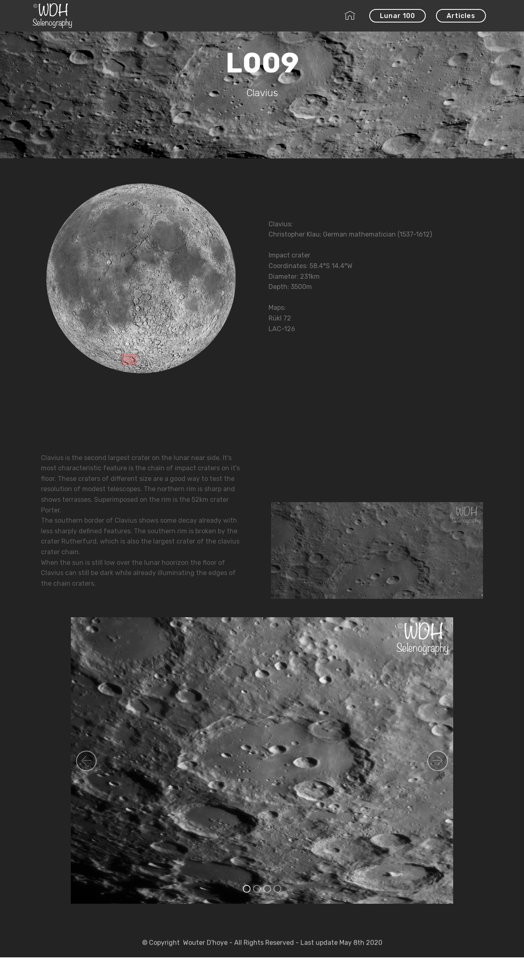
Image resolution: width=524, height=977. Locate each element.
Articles (461, 16)
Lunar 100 (397, 16)
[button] (86, 761)
